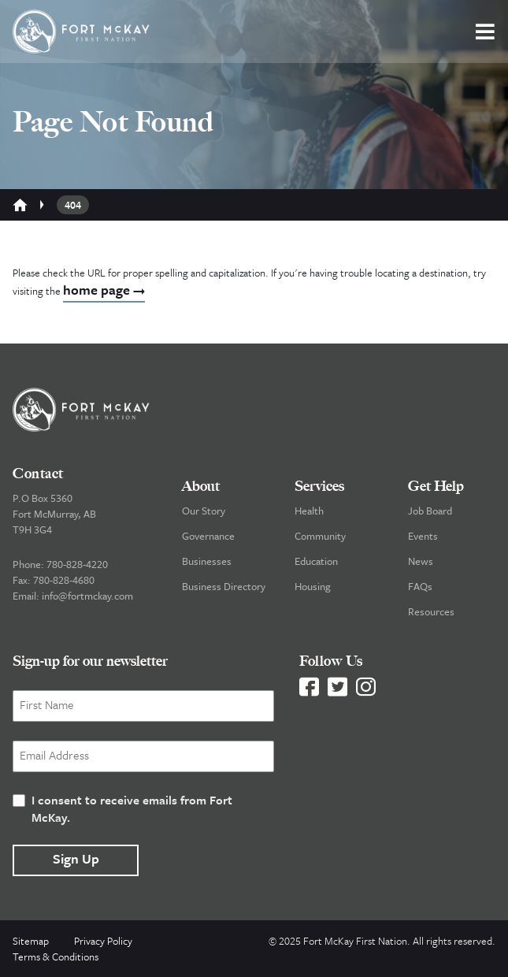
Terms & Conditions (55, 956)
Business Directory (223, 586)
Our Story (203, 510)
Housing (313, 586)
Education (316, 561)
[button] (485, 31)
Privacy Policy (103, 941)
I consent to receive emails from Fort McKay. (132, 808)
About (201, 486)
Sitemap (31, 941)
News (420, 561)
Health (309, 510)
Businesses (207, 561)
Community (320, 536)
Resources (431, 611)
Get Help (436, 486)
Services (319, 486)
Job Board (430, 510)
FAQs (420, 586)
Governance (208, 536)
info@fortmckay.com (87, 596)
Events (423, 536)
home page (104, 289)
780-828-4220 (77, 564)
